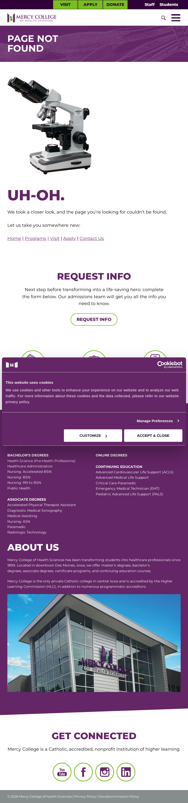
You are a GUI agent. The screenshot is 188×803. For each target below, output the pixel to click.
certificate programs (72, 571)
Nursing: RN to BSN (24, 482)
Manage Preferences (155, 421)
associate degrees (38, 571)
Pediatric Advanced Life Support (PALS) (129, 494)
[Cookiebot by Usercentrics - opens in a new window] (138, 364)
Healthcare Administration (30, 466)
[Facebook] (83, 772)
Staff (150, 4)
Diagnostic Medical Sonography (34, 510)
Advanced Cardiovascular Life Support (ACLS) (135, 472)
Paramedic (16, 527)
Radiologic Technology (27, 532)
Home (14, 238)
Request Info (94, 319)
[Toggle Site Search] (163, 18)
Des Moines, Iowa (70, 565)
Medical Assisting (22, 516)
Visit (65, 4)
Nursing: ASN (18, 521)
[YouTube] (62, 772)
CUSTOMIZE (93, 435)
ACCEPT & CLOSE (153, 435)
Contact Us (92, 238)
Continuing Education (119, 466)
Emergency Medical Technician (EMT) (128, 488)
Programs (35, 238)
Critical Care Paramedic (116, 483)
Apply (90, 4)
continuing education (117, 571)
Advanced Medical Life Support (122, 477)
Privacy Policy (85, 796)
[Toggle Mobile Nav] (176, 18)
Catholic (71, 581)
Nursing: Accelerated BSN (29, 471)
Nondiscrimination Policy (118, 796)
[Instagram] (104, 772)
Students (169, 4)
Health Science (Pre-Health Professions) (41, 461)
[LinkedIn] (126, 772)
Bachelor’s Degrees (27, 455)
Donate (115, 4)
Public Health (18, 488)
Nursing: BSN (18, 477)
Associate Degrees (26, 499)
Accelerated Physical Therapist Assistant (41, 505)
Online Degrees (111, 455)
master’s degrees (116, 565)
